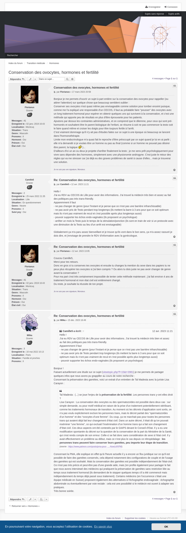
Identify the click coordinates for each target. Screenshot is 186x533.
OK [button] (166, 526)
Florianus (29, 107)
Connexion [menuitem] (170, 7)
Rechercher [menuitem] (12, 55)
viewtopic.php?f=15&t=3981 (118, 372)
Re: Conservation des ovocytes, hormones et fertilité (89, 180)
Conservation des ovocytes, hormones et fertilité (53, 72)
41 (25, 120)
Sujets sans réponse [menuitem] (154, 14)
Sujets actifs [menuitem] (174, 14)
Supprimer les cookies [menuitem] (135, 518)
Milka (29, 335)
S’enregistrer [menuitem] (152, 7)
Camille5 (29, 180)
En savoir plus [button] (103, 526)
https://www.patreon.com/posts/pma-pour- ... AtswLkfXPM (95, 446)
